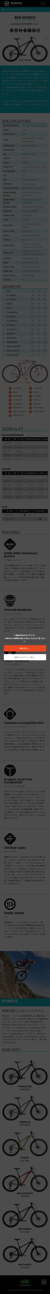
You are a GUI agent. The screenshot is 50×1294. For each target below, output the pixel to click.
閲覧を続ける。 (25, 648)
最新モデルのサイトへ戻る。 (25, 657)
